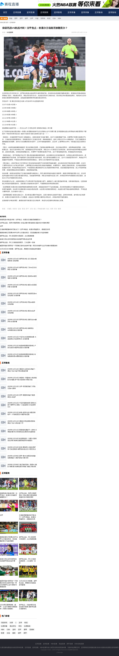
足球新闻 (44, 12)
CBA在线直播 (79, 644)
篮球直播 (31, 12)
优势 (51, 209)
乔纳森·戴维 (41, 209)
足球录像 (71, 12)
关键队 (9, 209)
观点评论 (13, 626)
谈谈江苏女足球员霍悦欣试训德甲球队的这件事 (16, 239)
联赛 (2, 633)
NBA (59, 18)
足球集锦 (99, 12)
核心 (35, 209)
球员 (20, 626)
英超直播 (62, 644)
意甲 (21, 18)
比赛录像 (4, 626)
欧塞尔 (15, 209)
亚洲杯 (31, 629)
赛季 (25, 629)
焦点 (47, 209)
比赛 (11, 622)
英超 (10, 18)
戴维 (59, 209)
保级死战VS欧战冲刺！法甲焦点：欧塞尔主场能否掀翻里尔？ (21, 219)
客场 (23, 209)
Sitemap (60, 652)
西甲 (16, 18)
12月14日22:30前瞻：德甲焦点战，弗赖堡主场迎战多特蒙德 (20, 249)
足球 (20, 622)
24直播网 (10, 32)
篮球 (14, 629)
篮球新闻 (58, 12)
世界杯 (43, 18)
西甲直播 (70, 644)
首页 (5, 12)
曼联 (13, 633)
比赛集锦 (27, 626)
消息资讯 (4, 622)
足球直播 (17, 12)
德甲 (26, 18)
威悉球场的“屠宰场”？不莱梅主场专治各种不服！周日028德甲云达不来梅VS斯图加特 (28, 245)
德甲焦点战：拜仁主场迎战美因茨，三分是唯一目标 (17, 242)
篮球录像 (85, 12)
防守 (27, 209)
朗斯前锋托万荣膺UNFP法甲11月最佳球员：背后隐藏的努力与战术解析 (24, 232)
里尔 (55, 209)
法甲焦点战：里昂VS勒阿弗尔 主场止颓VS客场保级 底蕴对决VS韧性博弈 (25, 223)
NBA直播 (54, 644)
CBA (54, 18)
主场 (31, 209)
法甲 (31, 18)
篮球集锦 (112, 12)
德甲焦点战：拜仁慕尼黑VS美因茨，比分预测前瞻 (17, 236)
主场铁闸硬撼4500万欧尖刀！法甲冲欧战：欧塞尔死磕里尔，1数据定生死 (25, 229)
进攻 (19, 209)
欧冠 (48, 18)
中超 (36, 18)
